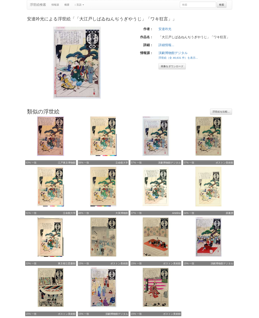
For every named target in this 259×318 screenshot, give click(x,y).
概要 (66, 4)
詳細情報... (166, 45)
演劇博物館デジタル (173, 53)
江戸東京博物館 (67, 162)
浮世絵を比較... (221, 111)
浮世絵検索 (38, 4)
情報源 (55, 4)
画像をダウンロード (172, 66)
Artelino (176, 213)
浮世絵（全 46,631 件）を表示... (178, 57)
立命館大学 (121, 162)
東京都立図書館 (67, 263)
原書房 (229, 213)
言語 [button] (79, 4)
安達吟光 (164, 29)
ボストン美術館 (224, 162)
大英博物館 (121, 213)
